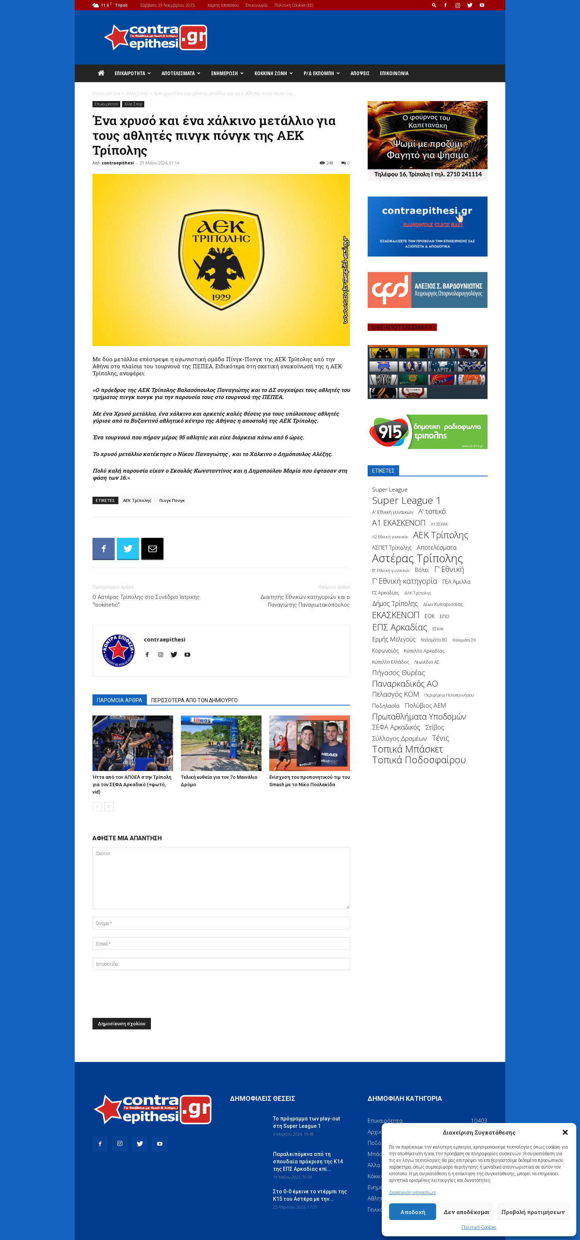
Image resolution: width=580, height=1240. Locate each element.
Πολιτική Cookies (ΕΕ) (293, 5)
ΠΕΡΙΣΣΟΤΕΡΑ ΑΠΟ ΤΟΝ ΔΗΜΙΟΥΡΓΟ (194, 700)
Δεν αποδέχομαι (466, 1212)
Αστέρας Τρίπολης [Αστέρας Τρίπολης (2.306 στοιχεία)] (417, 558)
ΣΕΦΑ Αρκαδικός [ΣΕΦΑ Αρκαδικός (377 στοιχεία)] (396, 727)
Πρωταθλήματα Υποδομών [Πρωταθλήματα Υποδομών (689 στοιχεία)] (419, 716)
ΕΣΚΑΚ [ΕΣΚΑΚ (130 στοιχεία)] (438, 628)
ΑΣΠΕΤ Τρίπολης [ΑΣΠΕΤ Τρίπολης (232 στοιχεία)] (392, 547)
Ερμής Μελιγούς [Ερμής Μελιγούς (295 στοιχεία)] (394, 639)
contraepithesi (118, 162)
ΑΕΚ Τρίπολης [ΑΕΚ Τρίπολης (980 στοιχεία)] (440, 535)
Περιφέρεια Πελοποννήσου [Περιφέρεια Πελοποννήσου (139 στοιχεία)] (449, 695)
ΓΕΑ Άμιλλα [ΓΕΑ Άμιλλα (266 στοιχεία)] (456, 581)
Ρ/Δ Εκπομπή (322, 73)
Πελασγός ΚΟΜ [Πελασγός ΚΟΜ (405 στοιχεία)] (395, 694)
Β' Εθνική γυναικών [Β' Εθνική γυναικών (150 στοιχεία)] (391, 570)
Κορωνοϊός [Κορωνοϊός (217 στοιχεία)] (385, 650)
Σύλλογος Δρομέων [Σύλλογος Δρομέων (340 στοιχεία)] (399, 738)
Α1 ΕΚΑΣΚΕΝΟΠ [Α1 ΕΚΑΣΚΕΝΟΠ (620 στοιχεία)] (399, 522)
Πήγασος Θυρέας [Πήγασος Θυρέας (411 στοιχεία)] (398, 672)
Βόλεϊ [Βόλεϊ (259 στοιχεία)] (422, 569)
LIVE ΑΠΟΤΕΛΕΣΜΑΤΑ (402, 327)
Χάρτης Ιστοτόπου (223, 5)
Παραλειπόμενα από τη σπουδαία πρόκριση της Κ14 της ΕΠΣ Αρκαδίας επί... (308, 1161)
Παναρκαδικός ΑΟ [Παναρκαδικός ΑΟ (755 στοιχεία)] (405, 683)
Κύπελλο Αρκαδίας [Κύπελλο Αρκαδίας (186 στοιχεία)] (424, 650)
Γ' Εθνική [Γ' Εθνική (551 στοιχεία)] (449, 569)
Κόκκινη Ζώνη (273, 73)
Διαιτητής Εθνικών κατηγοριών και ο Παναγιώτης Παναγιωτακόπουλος (305, 601)
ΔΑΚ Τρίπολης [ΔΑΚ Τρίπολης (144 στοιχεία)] (417, 593)
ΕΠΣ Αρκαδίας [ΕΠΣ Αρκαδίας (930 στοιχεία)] (399, 627)
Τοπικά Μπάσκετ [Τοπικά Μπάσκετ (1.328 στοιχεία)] (407, 749)
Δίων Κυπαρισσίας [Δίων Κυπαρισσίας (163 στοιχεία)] (443, 604)
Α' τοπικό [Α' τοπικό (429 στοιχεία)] (432, 511)
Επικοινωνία (256, 5)
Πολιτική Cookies (479, 1227)
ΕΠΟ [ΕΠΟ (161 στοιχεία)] (444, 616)
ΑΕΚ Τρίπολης (137, 500)
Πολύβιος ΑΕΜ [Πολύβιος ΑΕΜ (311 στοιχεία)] (425, 705)
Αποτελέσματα (181, 73)
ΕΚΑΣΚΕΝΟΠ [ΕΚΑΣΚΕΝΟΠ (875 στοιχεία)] (395, 615)
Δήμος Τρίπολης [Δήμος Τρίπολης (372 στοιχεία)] (395, 603)
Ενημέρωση (227, 73)
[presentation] (148, 996)
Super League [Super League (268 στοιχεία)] (390, 489)
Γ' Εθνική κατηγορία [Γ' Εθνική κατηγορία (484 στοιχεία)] (404, 580)
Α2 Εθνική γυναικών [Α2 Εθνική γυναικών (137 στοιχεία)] (390, 536)
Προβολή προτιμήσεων (533, 1212)
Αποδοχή (412, 1212)
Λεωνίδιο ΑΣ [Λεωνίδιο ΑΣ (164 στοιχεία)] (426, 662)
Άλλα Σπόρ (137, 93)
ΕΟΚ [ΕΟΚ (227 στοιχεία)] (430, 616)
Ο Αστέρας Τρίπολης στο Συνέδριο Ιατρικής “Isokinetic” (146, 601)
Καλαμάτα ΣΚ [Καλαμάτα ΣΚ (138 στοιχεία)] (464, 640)
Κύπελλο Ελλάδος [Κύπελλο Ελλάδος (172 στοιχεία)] (390, 662)
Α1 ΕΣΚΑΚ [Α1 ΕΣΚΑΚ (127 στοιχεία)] (439, 524)
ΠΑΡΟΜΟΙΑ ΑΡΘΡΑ (119, 700)
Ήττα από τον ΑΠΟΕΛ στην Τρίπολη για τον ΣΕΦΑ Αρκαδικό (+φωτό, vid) (131, 784)
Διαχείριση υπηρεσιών (412, 1192)
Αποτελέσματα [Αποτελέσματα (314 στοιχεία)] (436, 547)
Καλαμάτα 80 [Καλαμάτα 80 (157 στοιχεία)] (434, 640)
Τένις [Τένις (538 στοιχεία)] (440, 737)
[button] (565, 1132)
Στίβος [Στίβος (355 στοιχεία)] (434, 727)
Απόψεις (360, 73)
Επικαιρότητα (133, 73)
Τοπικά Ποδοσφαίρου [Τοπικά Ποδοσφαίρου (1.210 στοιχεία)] (419, 759)
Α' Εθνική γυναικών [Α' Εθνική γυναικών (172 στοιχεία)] (392, 512)
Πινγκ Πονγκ (172, 500)
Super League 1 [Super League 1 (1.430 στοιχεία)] (406, 500)
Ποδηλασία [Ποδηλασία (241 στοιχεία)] (385, 705)
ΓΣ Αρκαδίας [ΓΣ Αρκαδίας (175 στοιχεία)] (385, 592)
